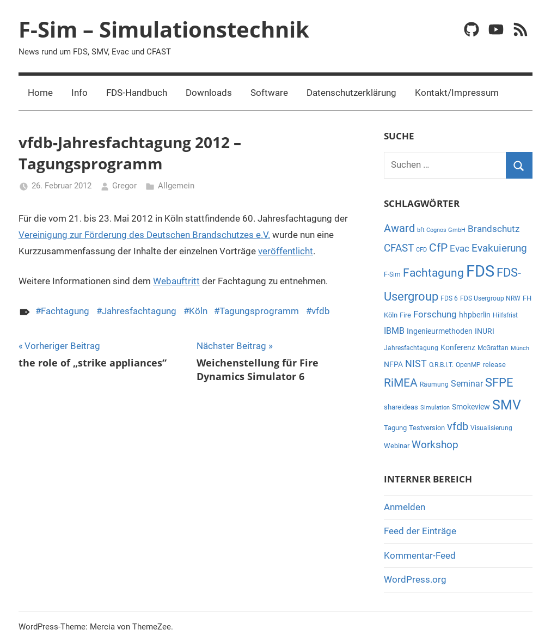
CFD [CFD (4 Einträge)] (421, 249)
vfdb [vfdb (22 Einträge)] (457, 426)
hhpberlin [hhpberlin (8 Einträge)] (475, 314)
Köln (198, 310)
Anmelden (404, 507)
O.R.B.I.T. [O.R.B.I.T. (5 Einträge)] (441, 365)
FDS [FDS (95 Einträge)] (480, 271)
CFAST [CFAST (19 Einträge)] (399, 248)
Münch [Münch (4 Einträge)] (520, 348)
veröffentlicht (285, 251)
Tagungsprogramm (259, 310)
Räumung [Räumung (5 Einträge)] (434, 384)
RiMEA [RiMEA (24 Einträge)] (401, 382)
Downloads (209, 92)
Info (79, 92)
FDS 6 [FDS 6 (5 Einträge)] (449, 298)
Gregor (124, 186)
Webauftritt (176, 281)
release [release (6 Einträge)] (494, 364)
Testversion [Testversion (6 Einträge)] (427, 428)
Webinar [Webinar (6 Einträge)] (396, 446)
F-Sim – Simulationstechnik (164, 29)
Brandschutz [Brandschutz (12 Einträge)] (493, 229)
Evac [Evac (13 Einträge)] (459, 248)
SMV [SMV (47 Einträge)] (506, 405)
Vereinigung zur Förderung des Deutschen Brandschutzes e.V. (144, 234)
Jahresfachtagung (139, 310)
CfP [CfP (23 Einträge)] (438, 247)
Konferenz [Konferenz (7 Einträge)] (457, 347)
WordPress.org (415, 579)
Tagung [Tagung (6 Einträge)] (395, 428)
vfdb (320, 310)
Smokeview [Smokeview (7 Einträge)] (471, 406)
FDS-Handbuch (136, 92)
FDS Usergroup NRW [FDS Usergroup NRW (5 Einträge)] (490, 298)
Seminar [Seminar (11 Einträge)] (467, 383)
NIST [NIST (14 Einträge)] (416, 363)
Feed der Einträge (420, 530)
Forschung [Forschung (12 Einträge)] (435, 314)
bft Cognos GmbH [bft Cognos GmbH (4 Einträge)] (441, 230)
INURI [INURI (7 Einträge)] (484, 331)
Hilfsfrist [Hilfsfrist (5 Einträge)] (505, 315)
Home (40, 92)
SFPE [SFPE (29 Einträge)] (499, 382)
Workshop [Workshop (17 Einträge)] (435, 445)
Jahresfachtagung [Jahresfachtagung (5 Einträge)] (411, 348)
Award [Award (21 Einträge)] (399, 228)
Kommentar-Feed (420, 555)
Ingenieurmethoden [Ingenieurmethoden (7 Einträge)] (440, 331)
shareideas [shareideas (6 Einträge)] (401, 407)
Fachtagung (65, 310)
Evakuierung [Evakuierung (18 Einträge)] (499, 248)
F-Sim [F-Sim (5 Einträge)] (392, 274)
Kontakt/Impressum (457, 92)
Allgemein (176, 186)
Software (269, 92)
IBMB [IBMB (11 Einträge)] (394, 331)
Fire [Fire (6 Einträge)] (405, 315)
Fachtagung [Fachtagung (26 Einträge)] (433, 272)
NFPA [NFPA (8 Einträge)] (393, 364)
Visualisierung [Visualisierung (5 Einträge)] (491, 428)
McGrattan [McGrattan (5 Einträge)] (493, 348)
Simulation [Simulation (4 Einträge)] (435, 407)
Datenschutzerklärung (351, 92)
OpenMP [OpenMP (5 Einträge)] (468, 365)
